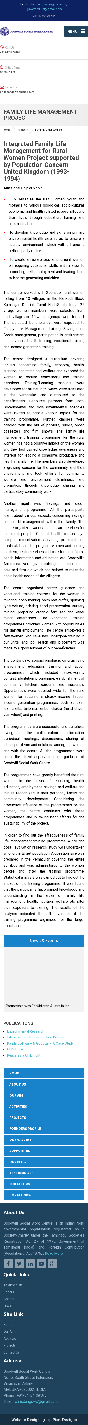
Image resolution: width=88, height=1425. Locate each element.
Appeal (9, 1299)
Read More (54, 1253)
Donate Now (20, 1195)
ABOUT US (17, 1084)
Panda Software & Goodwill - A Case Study (40, 1043)
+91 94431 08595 (44, 16)
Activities (18, 1106)
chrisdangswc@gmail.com (48, 4)
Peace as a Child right (23, 1055)
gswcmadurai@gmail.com (44, 9)
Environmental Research (25, 1031)
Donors (9, 1292)
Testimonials (21, 1173)
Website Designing (28, 1419)
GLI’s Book (15, 1049)
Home (7, 129)
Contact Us (19, 1184)
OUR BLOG (17, 1162)
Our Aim (16, 1095)
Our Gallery (20, 1139)
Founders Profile (25, 1128)
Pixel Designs (64, 1419)
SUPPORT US (19, 1150)
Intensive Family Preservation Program (36, 1037)
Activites (10, 1338)
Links (7, 1306)
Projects (23, 129)
